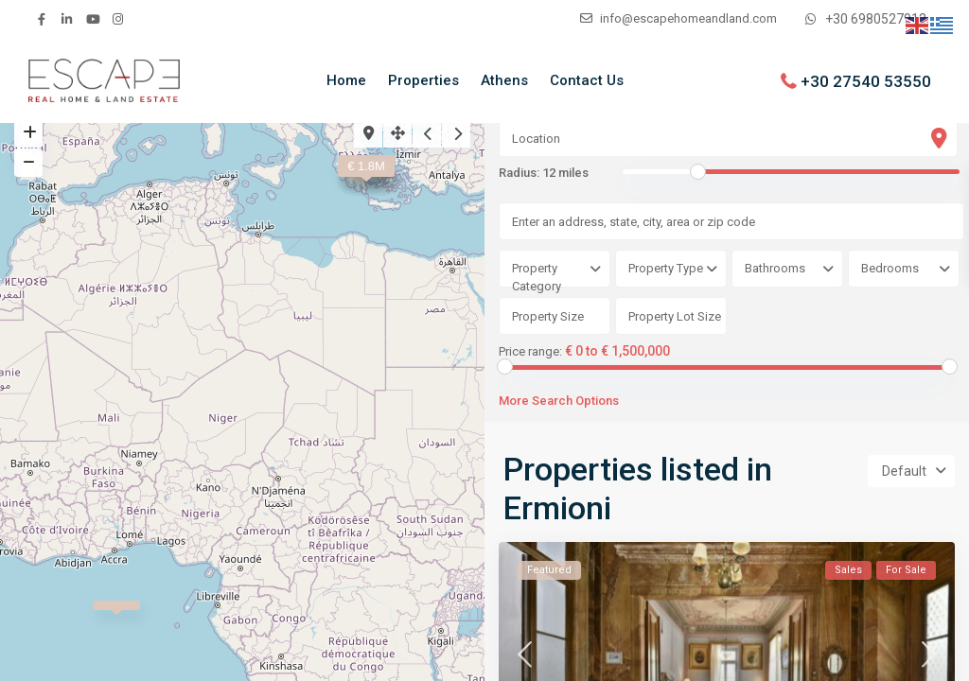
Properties (423, 80)
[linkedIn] (66, 19)
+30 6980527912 (875, 18)
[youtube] (92, 19)
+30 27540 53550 (866, 80)
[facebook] (41, 19)
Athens (504, 80)
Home (346, 80)
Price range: (530, 351)
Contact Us (587, 80)
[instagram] (118, 19)
